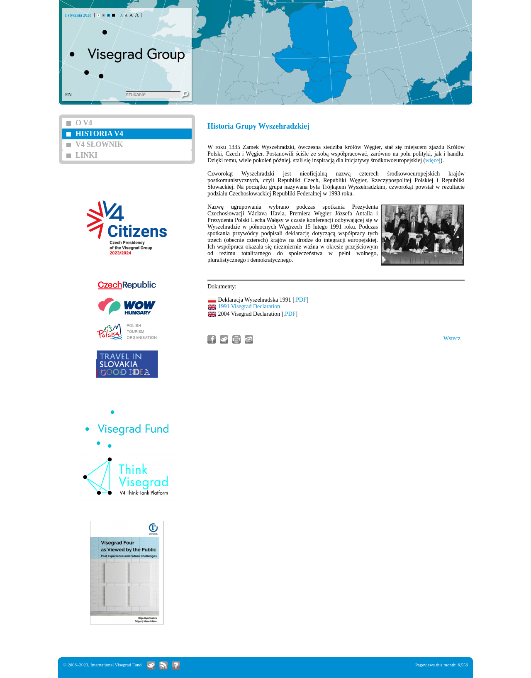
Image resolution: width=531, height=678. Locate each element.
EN (68, 95)
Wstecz (451, 338)
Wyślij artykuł (249, 339)
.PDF (301, 300)
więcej (433, 160)
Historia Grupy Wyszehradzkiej (258, 126)
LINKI (86, 155)
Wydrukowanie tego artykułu (236, 339)
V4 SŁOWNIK (99, 144)
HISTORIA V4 (99, 133)
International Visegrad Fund (115, 664)
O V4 (84, 123)
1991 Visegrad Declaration (249, 306)
